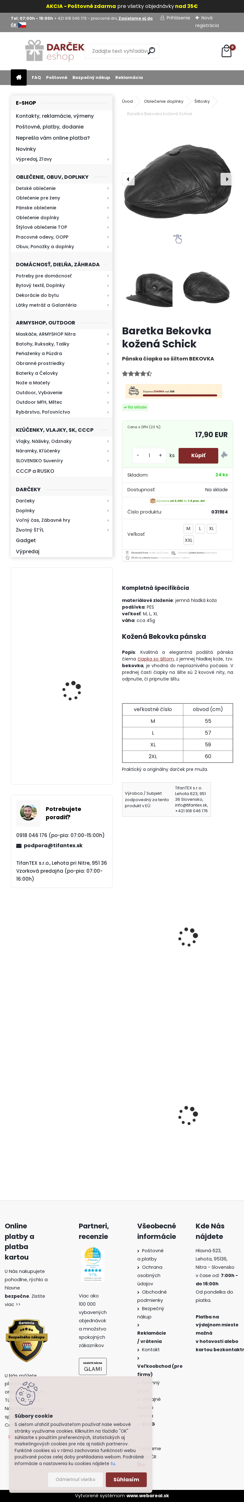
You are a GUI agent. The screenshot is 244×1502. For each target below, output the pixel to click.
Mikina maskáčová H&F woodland (78, 750)
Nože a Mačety (33, 383)
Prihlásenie (178, 18)
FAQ (36, 77)
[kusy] (149, 455)
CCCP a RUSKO (35, 471)
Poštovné (56, 77)
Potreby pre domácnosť (43, 276)
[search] (151, 50)
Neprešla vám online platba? (53, 138)
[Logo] (54, 51)
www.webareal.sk (147, 1495)
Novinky (26, 149)
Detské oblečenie (36, 188)
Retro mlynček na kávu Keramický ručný (78, 606)
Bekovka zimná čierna (153, 915)
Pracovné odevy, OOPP (42, 237)
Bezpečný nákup (91, 77)
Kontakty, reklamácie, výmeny (55, 116)
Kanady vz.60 (201, 1116)
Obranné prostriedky (40, 363)
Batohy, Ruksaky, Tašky (42, 344)
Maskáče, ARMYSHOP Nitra (46, 334)
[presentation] (128, 179)
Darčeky (25, 501)
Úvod (127, 101)
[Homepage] (19, 78)
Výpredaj (27, 551)
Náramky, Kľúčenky (38, 451)
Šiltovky (202, 101)
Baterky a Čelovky (37, 373)
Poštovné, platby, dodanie (50, 126)
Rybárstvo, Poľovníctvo (43, 412)
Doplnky (25, 510)
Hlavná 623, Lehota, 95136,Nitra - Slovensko (215, 1258)
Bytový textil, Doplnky (40, 285)
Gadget (26, 540)
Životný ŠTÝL (30, 530)
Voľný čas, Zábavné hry (43, 520)
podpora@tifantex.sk (53, 845)
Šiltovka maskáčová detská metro (209, 919)
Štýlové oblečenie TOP (41, 227)
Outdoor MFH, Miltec (39, 402)
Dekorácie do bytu (37, 295)
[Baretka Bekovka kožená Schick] (177, 178)
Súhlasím (126, 1479)
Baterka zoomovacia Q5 (79, 682)
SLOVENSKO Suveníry (39, 461)
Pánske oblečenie (36, 208)
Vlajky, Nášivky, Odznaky (43, 441)
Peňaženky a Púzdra (39, 353)
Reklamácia (129, 77)
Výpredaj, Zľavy (34, 159)
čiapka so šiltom (156, 659)
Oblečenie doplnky (37, 217)
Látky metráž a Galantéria (46, 305)
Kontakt (151, 1349)
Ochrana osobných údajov (149, 1275)
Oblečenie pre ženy (38, 198)
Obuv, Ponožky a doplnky (45, 246)
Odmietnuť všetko (75, 1480)
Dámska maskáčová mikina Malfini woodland (143, 1117)
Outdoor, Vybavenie (39, 392)
